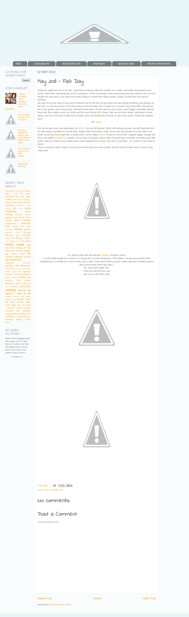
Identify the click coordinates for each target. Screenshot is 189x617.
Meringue (9, 266)
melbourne (9, 263)
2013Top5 (17, 191)
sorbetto (20, 299)
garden (27, 229)
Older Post (149, 598)
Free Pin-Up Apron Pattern (158, 63)
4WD (7, 194)
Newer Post (44, 598)
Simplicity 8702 (18, 296)
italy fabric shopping (14, 248)
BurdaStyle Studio (126, 63)
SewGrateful (24, 286)
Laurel (22, 254)
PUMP (18, 280)
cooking (8, 214)
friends (18, 229)
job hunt (19, 251)
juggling (26, 250)
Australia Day (12, 196)
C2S (14, 208)
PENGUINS (15, 277)
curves (27, 215)
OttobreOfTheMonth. (22, 274)
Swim (19, 305)
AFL (22, 194)
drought (8, 220)
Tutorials (9, 311)
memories (26, 263)
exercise (25, 223)
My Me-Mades (99, 63)
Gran (7, 238)
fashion (16, 226)
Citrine (102, 134)
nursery (24, 269)
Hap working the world (14, 241)
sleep (28, 296)
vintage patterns (12, 314)
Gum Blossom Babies (20, 238)
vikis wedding (23, 311)
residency (9, 283)
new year (17, 269)
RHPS (18, 284)
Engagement (10, 223)
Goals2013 (25, 235)
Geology (27, 232)
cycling (8, 217)
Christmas (10, 211)
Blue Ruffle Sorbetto (23, 165)
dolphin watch (24, 217)
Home (18, 63)
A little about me (41, 63)
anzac (28, 194)
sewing (10, 290)
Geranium (9, 235)
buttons (8, 208)
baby (22, 197)
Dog (15, 217)
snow (14, 299)
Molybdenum (60, 138)
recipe (27, 280)
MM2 (17, 266)
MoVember (25, 266)
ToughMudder (10, 308)
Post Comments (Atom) (60, 604)
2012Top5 (9, 191)
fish (46, 490)
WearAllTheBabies (23, 317)
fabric (7, 226)
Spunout (20, 302)
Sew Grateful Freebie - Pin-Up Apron (24, 117)
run (23, 283)
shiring (8, 296)
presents (8, 280)
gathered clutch (12, 232)
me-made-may (55, 490)
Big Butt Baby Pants (13, 202)
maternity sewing (22, 257)
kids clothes (11, 254)
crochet (18, 214)
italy (28, 245)
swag (13, 305)
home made (14, 244)
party (7, 277)
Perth (23, 277)
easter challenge (22, 220)
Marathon (9, 257)
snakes (8, 299)
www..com (17, 357)
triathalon (26, 308)
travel (19, 308)
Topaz (99, 122)
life (28, 253)
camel (20, 208)
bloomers (26, 202)
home (27, 241)
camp (27, 208)
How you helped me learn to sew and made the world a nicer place (24, 136)
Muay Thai (9, 269)
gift (17, 235)
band (15, 199)
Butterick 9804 (24, 205)
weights (19, 319)
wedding (9, 319)
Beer (19, 199)
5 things (14, 194)
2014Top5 (26, 191)
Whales (106, 255)
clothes (27, 212)
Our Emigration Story (71, 63)
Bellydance (26, 199)
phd (29, 277)
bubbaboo (9, 205)
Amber (81, 128)
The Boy (26, 305)
